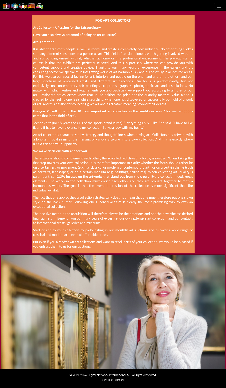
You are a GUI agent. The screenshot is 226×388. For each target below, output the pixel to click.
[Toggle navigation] (218, 6)
